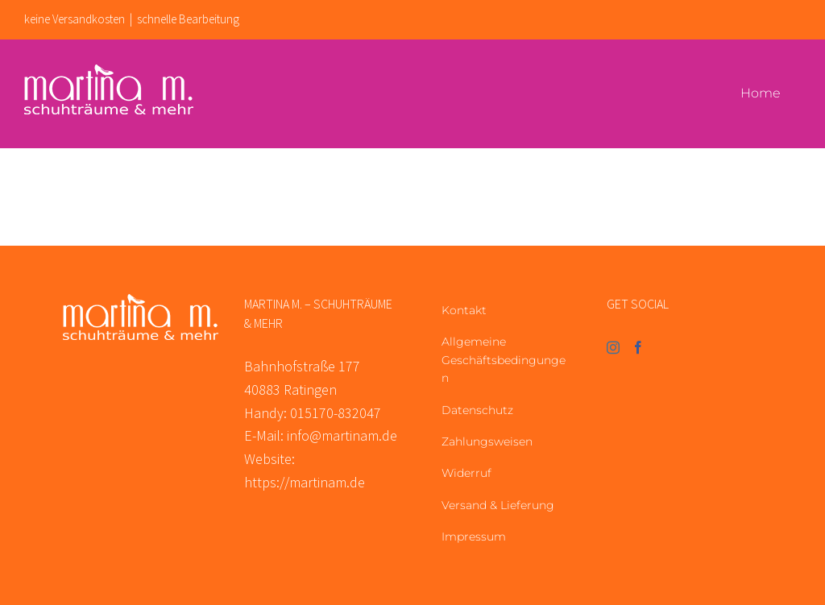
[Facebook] (638, 347)
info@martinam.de (342, 435)
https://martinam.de (304, 482)
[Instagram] (613, 347)
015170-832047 (335, 413)
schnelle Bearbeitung (188, 19)
